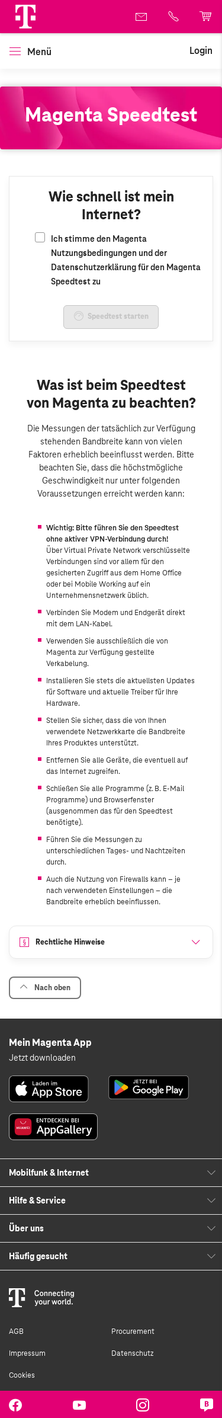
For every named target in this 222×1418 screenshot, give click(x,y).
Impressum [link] (27, 1353)
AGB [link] (16, 1331)
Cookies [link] (22, 1375)
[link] (142, 16)
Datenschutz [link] (132, 1353)
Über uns (26, 1228)
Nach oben (45, 987)
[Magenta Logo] (25, 16)
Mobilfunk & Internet (49, 1172)
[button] (25, 16)
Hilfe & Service (37, 1200)
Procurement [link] (133, 1331)
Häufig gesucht (38, 1256)
